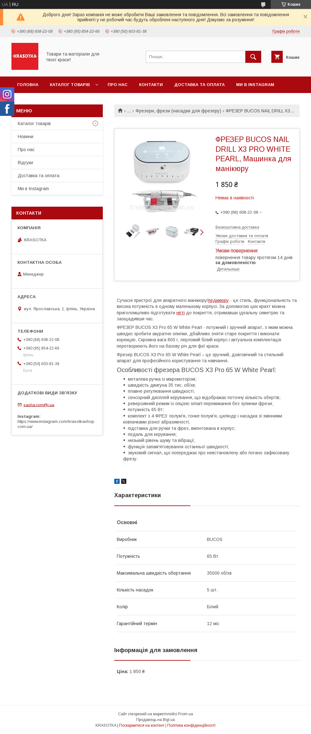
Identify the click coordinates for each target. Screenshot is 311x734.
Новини (25, 136)
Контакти (151, 84)
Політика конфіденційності (191, 725)
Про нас (118, 84)
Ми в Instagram (255, 84)
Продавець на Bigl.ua (155, 719)
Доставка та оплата (199, 84)
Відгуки (25, 162)
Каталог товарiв (70, 84)
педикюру (218, 300)
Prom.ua (185, 714)
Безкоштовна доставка (237, 227)
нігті (180, 312)
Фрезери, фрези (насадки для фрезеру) (178, 110)
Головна (27, 84)
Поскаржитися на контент (141, 725)
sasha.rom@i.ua (38, 404)
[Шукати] (253, 57)
